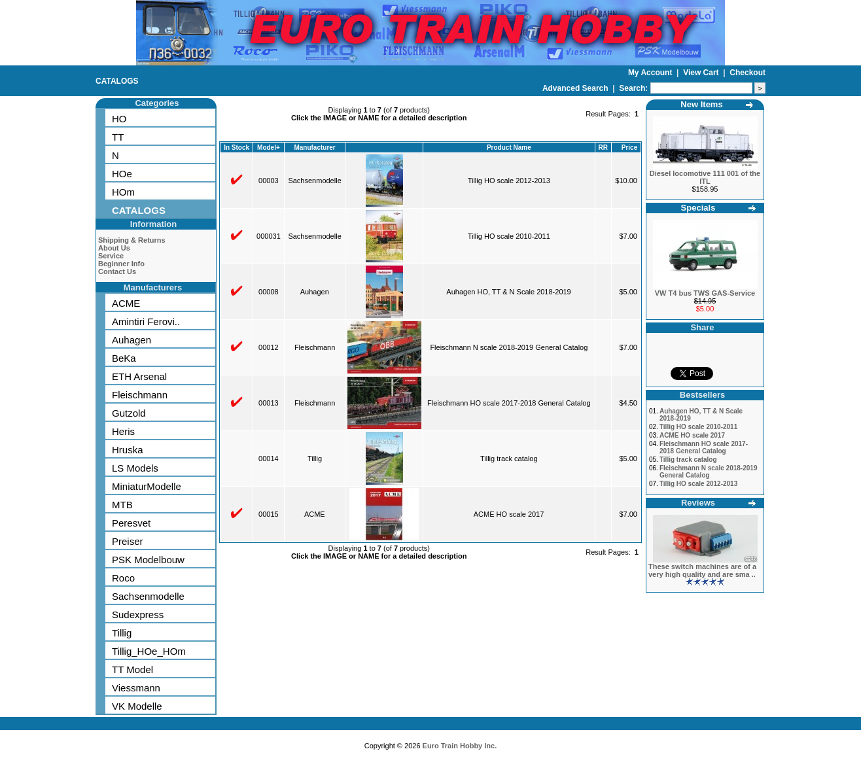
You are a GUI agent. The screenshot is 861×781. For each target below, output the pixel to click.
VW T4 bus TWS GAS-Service (705, 293)
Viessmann (136, 687)
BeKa (124, 358)
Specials (698, 208)
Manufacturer (314, 147)
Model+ (268, 147)
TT (118, 137)
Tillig (122, 632)
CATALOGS (117, 81)
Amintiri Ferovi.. (146, 321)
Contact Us (117, 271)
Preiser (127, 541)
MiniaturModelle (146, 486)
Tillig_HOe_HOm (149, 651)
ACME (126, 303)
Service (111, 256)
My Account (651, 72)
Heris (123, 431)
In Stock (236, 147)
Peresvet (131, 523)
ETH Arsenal (139, 376)
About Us (114, 248)
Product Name (509, 147)
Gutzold (129, 413)
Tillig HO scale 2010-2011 (509, 236)
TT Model (132, 669)
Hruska (127, 449)
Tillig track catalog (509, 458)
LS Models (135, 468)
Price (629, 147)
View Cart (702, 72)
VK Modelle (137, 706)
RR (602, 147)
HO (119, 118)
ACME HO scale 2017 (509, 514)
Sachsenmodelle (148, 596)
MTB (122, 504)
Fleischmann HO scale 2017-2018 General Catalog (508, 403)
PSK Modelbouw (148, 559)
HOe (122, 173)
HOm (123, 192)
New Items (701, 104)
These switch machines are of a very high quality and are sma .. (702, 570)
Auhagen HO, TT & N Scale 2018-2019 (508, 292)
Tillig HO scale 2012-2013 (509, 180)
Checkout (747, 72)
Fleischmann (139, 394)
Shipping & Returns (132, 240)
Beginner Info (121, 264)
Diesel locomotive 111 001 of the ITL (705, 177)
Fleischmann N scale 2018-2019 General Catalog (509, 347)
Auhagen (131, 339)
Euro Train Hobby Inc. (460, 746)
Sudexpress (138, 614)
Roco (123, 577)
